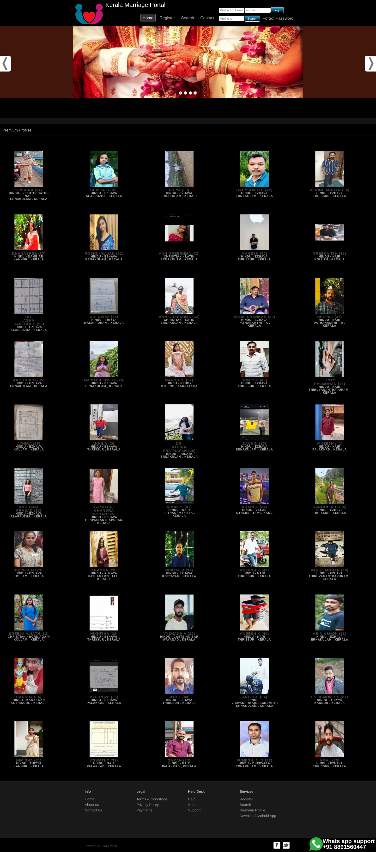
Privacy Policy (147, 805)
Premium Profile (252, 810)
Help (191, 799)
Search (187, 18)
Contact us (93, 810)
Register (167, 18)
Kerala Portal (109, 846)
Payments (144, 810)
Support (194, 810)
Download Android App (258, 816)
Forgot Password (278, 18)
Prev (6, 62)
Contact (207, 18)
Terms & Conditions (152, 799)
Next (370, 62)
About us (92, 805)
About (192, 805)
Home (148, 18)
